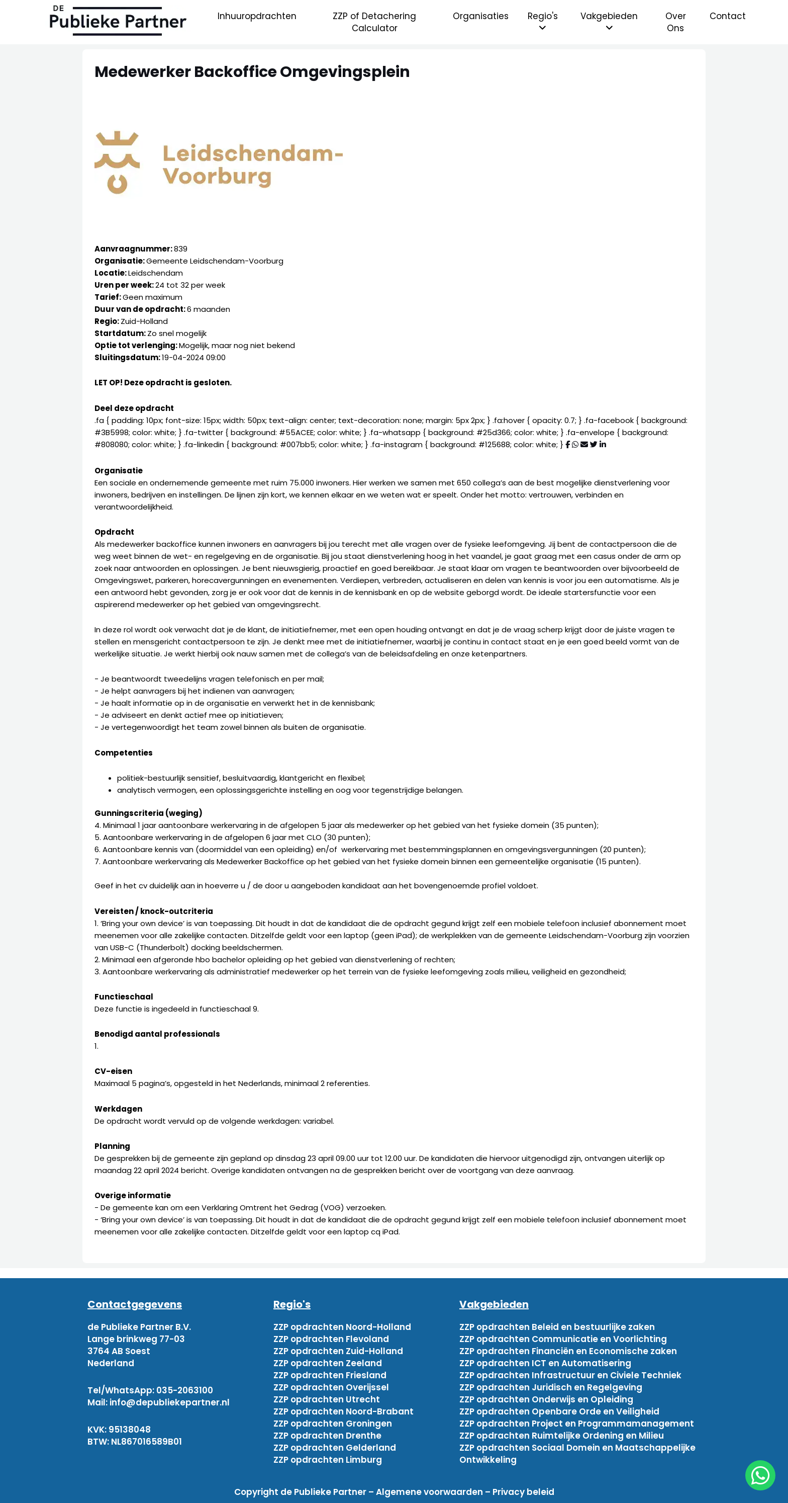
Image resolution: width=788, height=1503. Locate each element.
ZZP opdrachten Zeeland (327, 1363)
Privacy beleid (523, 1492)
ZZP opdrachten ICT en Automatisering (545, 1363)
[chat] (760, 1475)
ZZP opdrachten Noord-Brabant (343, 1411)
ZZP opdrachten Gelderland (334, 1448)
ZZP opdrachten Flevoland (331, 1339)
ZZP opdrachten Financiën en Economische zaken (568, 1351)
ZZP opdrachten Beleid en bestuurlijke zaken (557, 1327)
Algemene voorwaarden (429, 1492)
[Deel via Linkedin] (603, 444)
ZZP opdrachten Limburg (327, 1460)
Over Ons (675, 22)
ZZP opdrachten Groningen (332, 1423)
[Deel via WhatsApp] (575, 444)
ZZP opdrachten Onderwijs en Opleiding (546, 1399)
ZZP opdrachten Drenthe (327, 1436)
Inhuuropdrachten (257, 16)
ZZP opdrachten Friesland (329, 1375)
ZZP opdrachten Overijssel (331, 1387)
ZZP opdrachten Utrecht (326, 1399)
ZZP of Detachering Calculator (374, 22)
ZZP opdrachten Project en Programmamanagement (576, 1423)
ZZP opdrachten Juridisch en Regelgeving (550, 1387)
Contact (728, 16)
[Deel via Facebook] (567, 444)
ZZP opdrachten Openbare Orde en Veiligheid (559, 1411)
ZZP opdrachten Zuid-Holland (338, 1351)
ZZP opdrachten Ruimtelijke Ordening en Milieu (561, 1436)
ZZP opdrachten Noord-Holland (342, 1327)
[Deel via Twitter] (594, 444)
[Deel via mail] (584, 444)
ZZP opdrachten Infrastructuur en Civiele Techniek (570, 1375)
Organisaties (481, 16)
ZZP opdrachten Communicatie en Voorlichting (563, 1339)
